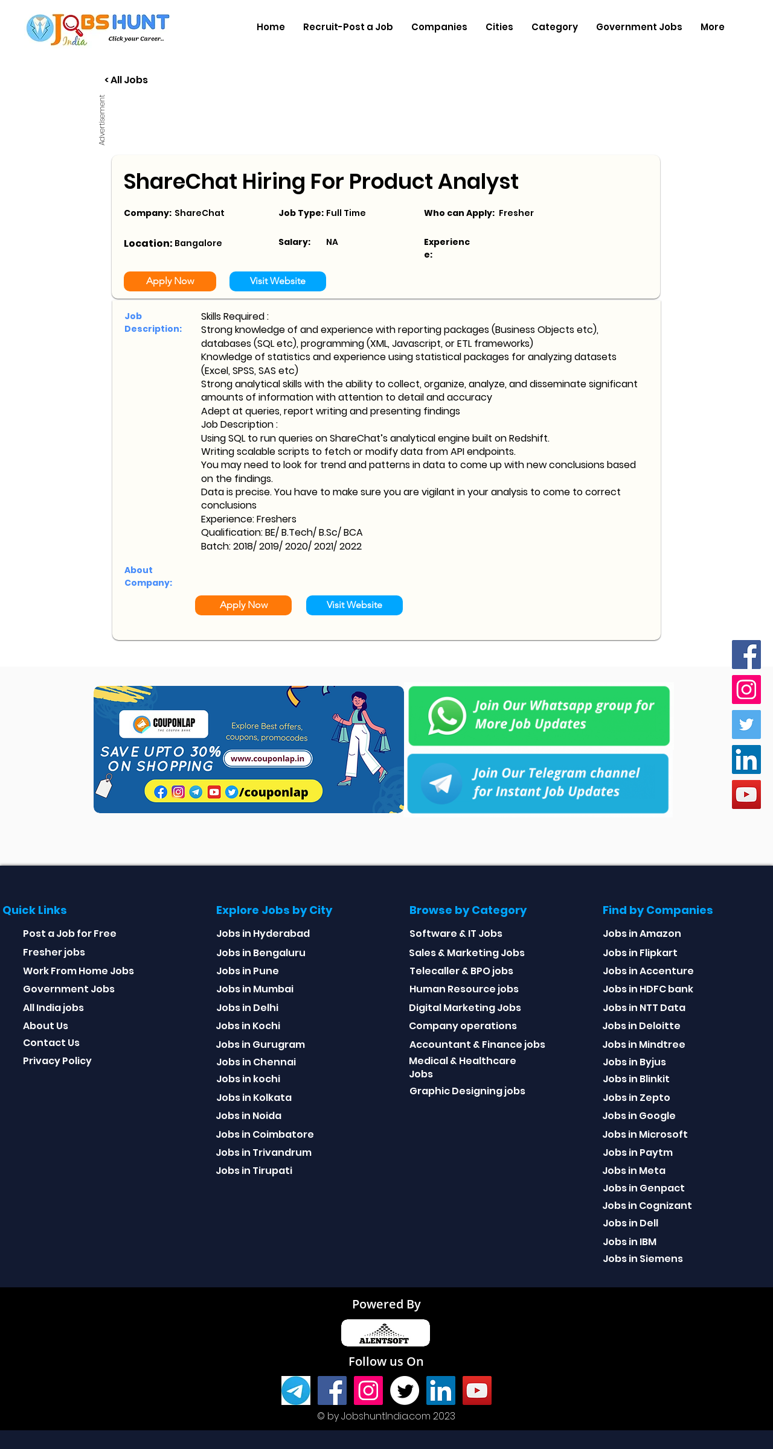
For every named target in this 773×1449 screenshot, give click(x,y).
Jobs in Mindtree (643, 1044)
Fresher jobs (54, 952)
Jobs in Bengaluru (261, 953)
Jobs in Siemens (643, 1259)
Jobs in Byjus (634, 1062)
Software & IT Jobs (455, 933)
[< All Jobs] (171, 80)
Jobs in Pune (247, 971)
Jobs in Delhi (247, 1008)
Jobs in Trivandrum (264, 1152)
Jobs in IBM (629, 1242)
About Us (45, 1026)
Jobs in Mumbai (254, 989)
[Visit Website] (277, 281)
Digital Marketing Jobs (465, 1008)
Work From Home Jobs (78, 971)
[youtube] (746, 794)
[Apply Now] (170, 281)
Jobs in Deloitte (641, 1026)
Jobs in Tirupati (254, 1171)
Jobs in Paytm (638, 1152)
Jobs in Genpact (644, 1188)
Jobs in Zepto (636, 1098)
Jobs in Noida (248, 1116)
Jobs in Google (639, 1116)
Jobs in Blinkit (636, 1079)
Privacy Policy (57, 1061)
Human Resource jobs (464, 989)
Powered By (386, 1304)
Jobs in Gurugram (260, 1044)
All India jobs (53, 1008)
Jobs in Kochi (248, 1026)
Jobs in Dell (630, 1223)
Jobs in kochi (248, 1079)
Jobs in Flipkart (640, 953)
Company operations (463, 1026)
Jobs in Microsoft (645, 1134)
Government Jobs (69, 989)
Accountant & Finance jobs (477, 1044)
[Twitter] (746, 724)
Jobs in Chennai (256, 1062)
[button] (439, 27)
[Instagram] (746, 689)
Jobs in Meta (634, 1171)
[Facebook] (746, 654)
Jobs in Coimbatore (265, 1134)
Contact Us (51, 1043)
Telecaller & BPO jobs (461, 971)
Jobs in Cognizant (647, 1206)
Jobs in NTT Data (644, 1008)
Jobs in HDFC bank (648, 989)
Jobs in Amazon (642, 933)
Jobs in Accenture (648, 971)
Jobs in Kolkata (254, 1098)
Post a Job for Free (70, 933)
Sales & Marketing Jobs (467, 953)
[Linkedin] (746, 759)
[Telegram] (295, 1390)
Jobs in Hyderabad (263, 933)
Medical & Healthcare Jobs (462, 1067)
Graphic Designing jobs (467, 1091)
